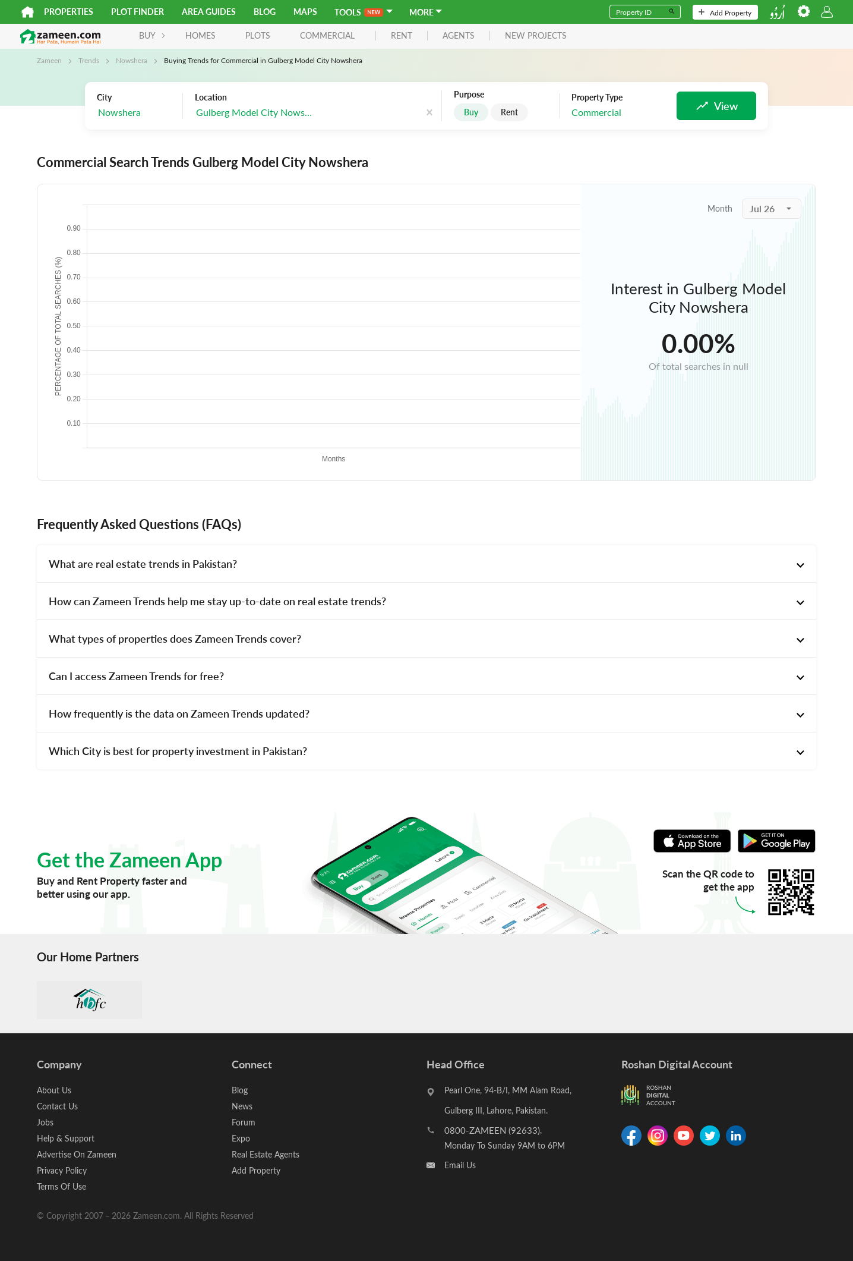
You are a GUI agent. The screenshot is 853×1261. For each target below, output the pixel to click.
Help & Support (65, 1138)
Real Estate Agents (265, 1154)
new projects (536, 36)
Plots (257, 35)
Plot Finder (137, 11)
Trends (88, 60)
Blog (265, 11)
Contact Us (57, 1106)
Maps (305, 11)
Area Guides (209, 11)
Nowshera (131, 60)
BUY (152, 35)
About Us (54, 1090)
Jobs (45, 1122)
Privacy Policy (62, 1170)
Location (211, 97)
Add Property (725, 12)
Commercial (327, 35)
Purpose (469, 94)
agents (459, 36)
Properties (68, 11)
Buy (471, 112)
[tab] (426, 563)
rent (401, 36)
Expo (241, 1138)
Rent (509, 112)
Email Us (460, 1165)
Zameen (49, 60)
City (104, 97)
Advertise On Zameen (76, 1154)
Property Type (597, 97)
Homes (200, 35)
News (242, 1106)
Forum (243, 1122)
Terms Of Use (61, 1186)
